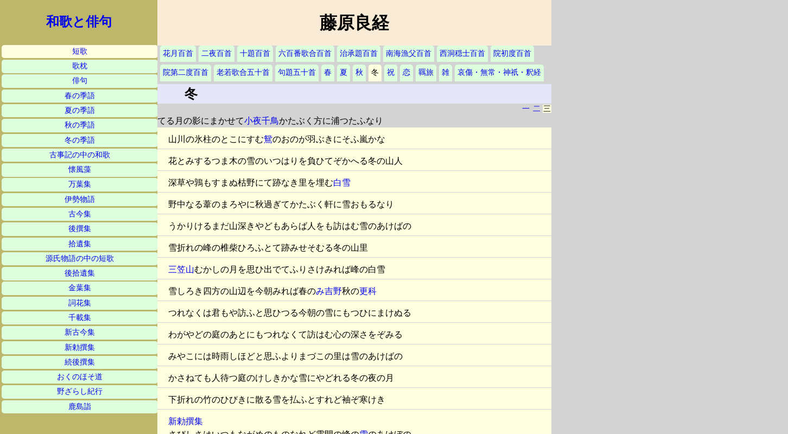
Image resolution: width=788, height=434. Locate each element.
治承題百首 (359, 53)
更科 (368, 291)
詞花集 (79, 303)
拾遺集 (79, 244)
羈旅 (426, 72)
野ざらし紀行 (80, 391)
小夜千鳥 (261, 120)
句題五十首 (297, 72)
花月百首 (178, 53)
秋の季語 (80, 125)
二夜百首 (216, 53)
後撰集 (79, 229)
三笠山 (181, 269)
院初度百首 (512, 53)
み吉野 (329, 291)
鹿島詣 (79, 407)
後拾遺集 (80, 273)
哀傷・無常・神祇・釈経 (499, 72)
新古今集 (80, 332)
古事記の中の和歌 (79, 155)
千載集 (79, 318)
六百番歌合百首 (305, 53)
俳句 (79, 80)
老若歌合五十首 (243, 72)
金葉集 (79, 288)
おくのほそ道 (80, 377)
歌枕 (79, 66)
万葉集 (79, 184)
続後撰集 (80, 362)
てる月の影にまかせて (200, 120)
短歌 (79, 51)
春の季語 (80, 96)
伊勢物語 (80, 199)
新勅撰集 (80, 347)
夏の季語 (80, 110)
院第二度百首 (185, 72)
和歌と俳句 (79, 22)
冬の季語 (80, 140)
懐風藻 (79, 169)
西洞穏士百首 (462, 53)
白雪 (342, 182)
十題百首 (255, 53)
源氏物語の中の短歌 (80, 258)
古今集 (79, 214)
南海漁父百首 (408, 53)
